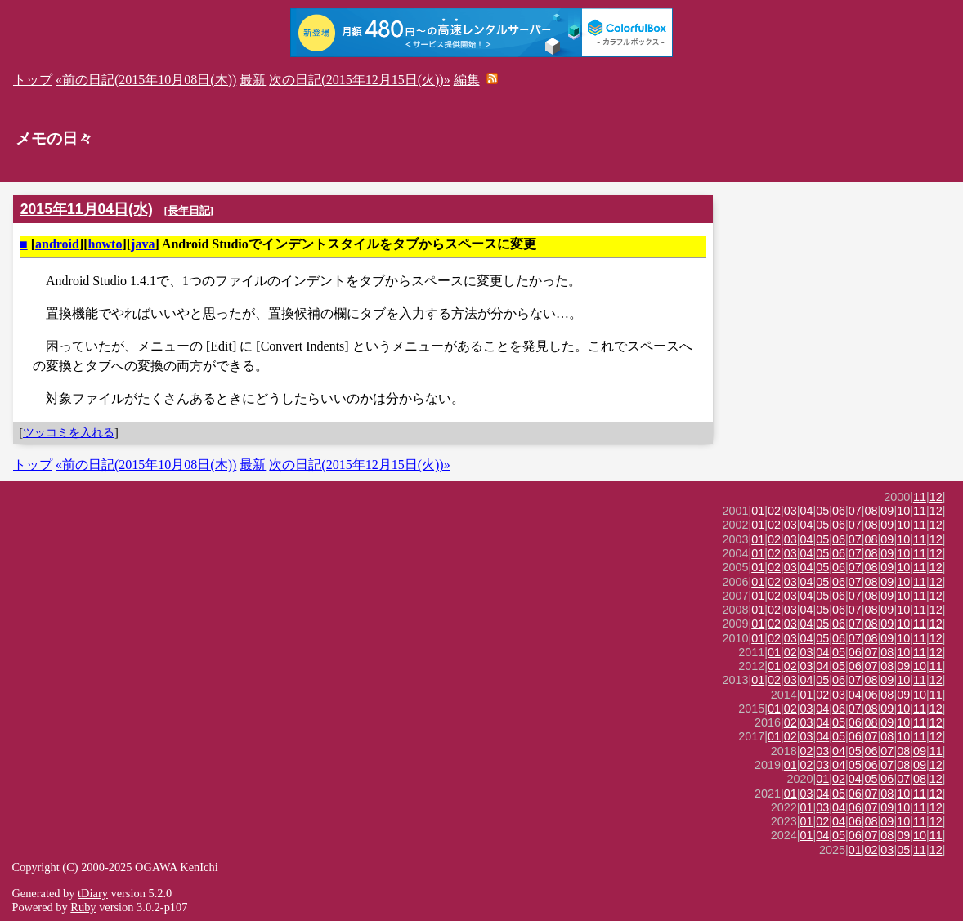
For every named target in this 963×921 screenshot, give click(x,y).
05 (822, 510)
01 (757, 510)
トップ (32, 80)
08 (871, 510)
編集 (467, 80)
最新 (253, 80)
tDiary (93, 893)
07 (855, 510)
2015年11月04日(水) (86, 209)
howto (105, 244)
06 (838, 510)
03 (790, 510)
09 (887, 510)
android (57, 244)
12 (936, 496)
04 (806, 510)
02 (774, 510)
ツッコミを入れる (68, 432)
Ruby (83, 907)
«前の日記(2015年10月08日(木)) (146, 80)
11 (919, 496)
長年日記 (189, 210)
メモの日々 (54, 138)
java (143, 244)
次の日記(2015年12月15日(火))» (359, 80)
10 (903, 510)
